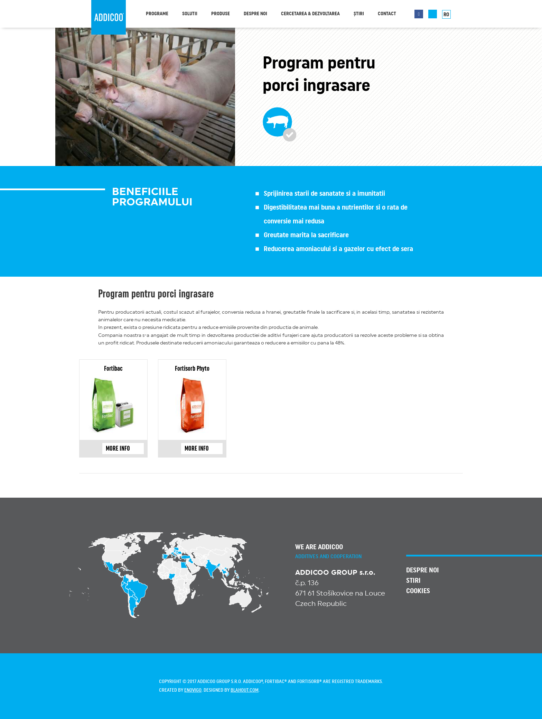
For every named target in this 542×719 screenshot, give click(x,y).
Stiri (413, 580)
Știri (359, 13)
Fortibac (113, 368)
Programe (157, 13)
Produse (220, 13)
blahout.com (245, 690)
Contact (387, 13)
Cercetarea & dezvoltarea (310, 13)
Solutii (189, 13)
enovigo (193, 690)
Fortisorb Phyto (192, 368)
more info (123, 448)
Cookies (418, 591)
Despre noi (255, 13)
